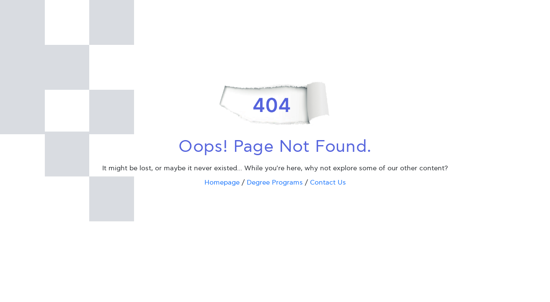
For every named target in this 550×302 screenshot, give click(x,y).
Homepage (222, 183)
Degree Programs (275, 183)
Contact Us (328, 183)
